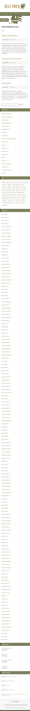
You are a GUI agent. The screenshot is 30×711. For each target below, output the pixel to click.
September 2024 (6, 280)
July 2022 (4, 361)
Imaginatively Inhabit (7, 138)
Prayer (3, 160)
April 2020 (4, 436)
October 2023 (5, 314)
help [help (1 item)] (13, 190)
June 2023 (4, 327)
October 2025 (5, 239)
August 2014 (5, 630)
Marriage (4, 148)
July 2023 (4, 323)
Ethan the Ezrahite (10, 690)
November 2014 (6, 620)
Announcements (6, 113)
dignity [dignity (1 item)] (9, 187)
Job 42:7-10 (4, 654)
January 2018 (5, 517)
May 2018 (4, 505)
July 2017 (4, 536)
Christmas (4, 120)
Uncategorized (6, 170)
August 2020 (5, 423)
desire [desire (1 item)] (22, 185)
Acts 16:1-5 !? (5, 666)
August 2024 (5, 283)
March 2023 (4, 336)
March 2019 (4, 474)
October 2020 (5, 417)
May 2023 (4, 330)
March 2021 (4, 402)
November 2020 (6, 414)
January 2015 (5, 614)
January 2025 (5, 267)
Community (5, 126)
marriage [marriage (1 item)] (4, 192)
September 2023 (6, 317)
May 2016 (4, 577)
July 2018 (4, 499)
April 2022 (4, 370)
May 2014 (4, 639)
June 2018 (4, 502)
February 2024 (5, 302)
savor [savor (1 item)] (18, 197)
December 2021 (6, 383)
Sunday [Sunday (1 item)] (23, 200)
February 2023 (5, 339)
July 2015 (4, 595)
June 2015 (4, 599)
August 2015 (5, 592)
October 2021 (5, 389)
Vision (3, 173)
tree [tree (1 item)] (13, 202)
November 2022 (6, 348)
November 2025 (6, 236)
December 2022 (6, 345)
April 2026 (4, 220)
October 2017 (5, 527)
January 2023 (5, 342)
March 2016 (4, 580)
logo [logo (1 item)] (25, 190)
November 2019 (6, 449)
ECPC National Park (7, 648)
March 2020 (4, 439)
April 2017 (4, 545)
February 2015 (5, 611)
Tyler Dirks (13, 39)
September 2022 (6, 355)
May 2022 (4, 367)
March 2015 (4, 608)
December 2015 (6, 586)
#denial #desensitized (9, 36)
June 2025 (4, 251)
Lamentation (6, 83)
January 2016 (5, 583)
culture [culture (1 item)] (9, 185)
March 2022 (4, 373)
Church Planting (6, 123)
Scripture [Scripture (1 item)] (4, 200)
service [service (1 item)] (10, 200)
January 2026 (5, 230)
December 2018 (6, 483)
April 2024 (4, 295)
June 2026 (4, 214)
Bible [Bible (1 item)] (3, 182)
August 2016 (5, 570)
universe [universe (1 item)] (18, 202)
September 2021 (6, 392)
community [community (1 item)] (25, 182)
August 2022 (5, 358)
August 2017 (5, 533)
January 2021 (5, 408)
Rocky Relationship (10, 681)
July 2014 (4, 633)
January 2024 (5, 305)
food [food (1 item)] (3, 190)
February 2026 (5, 226)
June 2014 (4, 636)
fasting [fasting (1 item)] (18, 187)
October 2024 (5, 277)
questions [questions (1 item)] (14, 195)
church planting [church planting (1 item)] (10, 182)
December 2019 (6, 445)
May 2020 (4, 433)
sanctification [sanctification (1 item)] (12, 197)
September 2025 (6, 242)
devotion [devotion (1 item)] (4, 187)
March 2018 (4, 511)
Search (21, 104)
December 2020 (6, 411)
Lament (4, 145)
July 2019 (4, 461)
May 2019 (4, 467)
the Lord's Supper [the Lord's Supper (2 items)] (6, 202)
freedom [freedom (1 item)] (8, 190)
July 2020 (4, 427)
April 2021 (4, 398)
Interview (4, 142)
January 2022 (5, 380)
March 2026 (4, 223)
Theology (4, 167)
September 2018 (6, 492)
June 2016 (4, 574)
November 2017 (6, 524)
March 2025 (4, 261)
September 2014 (6, 627)
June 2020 (4, 430)
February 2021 (5, 405)
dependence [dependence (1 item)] (16, 185)
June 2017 (4, 539)
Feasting (4, 135)
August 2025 (5, 245)
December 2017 (6, 520)
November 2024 (6, 273)
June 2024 (4, 289)
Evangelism (5, 129)
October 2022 (5, 352)
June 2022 (4, 364)
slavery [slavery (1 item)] (18, 200)
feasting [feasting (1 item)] (23, 187)
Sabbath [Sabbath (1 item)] (24, 195)
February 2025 (5, 264)
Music (3, 157)
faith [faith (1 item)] (14, 187)
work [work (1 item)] (23, 202)
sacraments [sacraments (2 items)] (5, 197)
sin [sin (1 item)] (14, 200)
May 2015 (4, 602)
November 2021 (6, 386)
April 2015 (4, 605)
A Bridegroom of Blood (11, 676)
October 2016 (5, 564)
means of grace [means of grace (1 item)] (12, 192)
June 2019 (4, 464)
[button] (15, 20)
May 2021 (4, 395)
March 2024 (4, 298)
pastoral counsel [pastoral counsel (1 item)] (6, 195)
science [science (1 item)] (23, 197)
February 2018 (5, 514)
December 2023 (6, 308)
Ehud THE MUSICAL (6, 660)
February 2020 (5, 442)
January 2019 (5, 480)
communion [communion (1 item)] (18, 182)
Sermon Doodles (6, 163)
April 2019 (4, 470)
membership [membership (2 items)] (20, 192)
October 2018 (5, 489)
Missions (4, 154)
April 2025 (4, 258)
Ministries (4, 151)
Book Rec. (8, 685)
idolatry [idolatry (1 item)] (17, 190)
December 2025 (6, 233)
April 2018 (4, 508)
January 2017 (5, 555)
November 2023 (6, 311)
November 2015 (6, 589)
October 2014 (5, 624)
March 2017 (4, 549)
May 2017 (4, 542)
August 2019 (5, 458)
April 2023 (4, 333)
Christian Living (6, 117)
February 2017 (5, 552)
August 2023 (5, 320)
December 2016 (6, 558)
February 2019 (5, 477)
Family (3, 132)
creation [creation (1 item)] (4, 185)
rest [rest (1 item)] (19, 195)
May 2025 (4, 255)
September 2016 (6, 567)
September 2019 (6, 455)
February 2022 (5, 377)
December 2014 (6, 617)
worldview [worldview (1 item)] (4, 205)
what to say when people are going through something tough (14, 694)
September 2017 (6, 530)
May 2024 (4, 292)
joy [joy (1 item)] (21, 190)
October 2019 (5, 452)
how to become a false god (11, 59)
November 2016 (6, 561)
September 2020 (6, 420)
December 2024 (6, 270)
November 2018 (6, 486)
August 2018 (5, 495)
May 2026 (4, 217)
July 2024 (4, 286)
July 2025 (4, 248)
